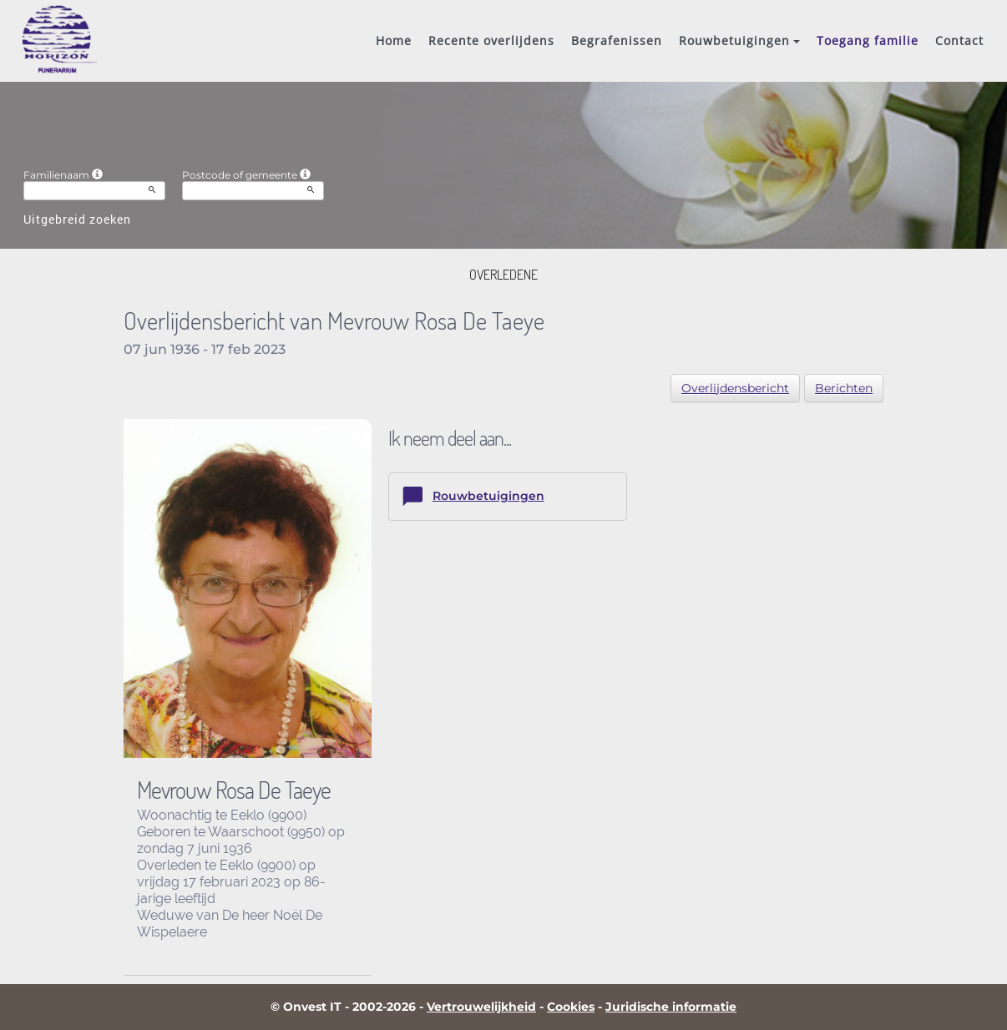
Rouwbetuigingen (739, 40)
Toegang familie (867, 40)
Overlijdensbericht (735, 388)
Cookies (571, 1006)
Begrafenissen (616, 40)
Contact (959, 40)
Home (394, 40)
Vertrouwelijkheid (481, 1006)
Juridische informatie (670, 1006)
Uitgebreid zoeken (77, 219)
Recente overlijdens (491, 40)
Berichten (844, 388)
